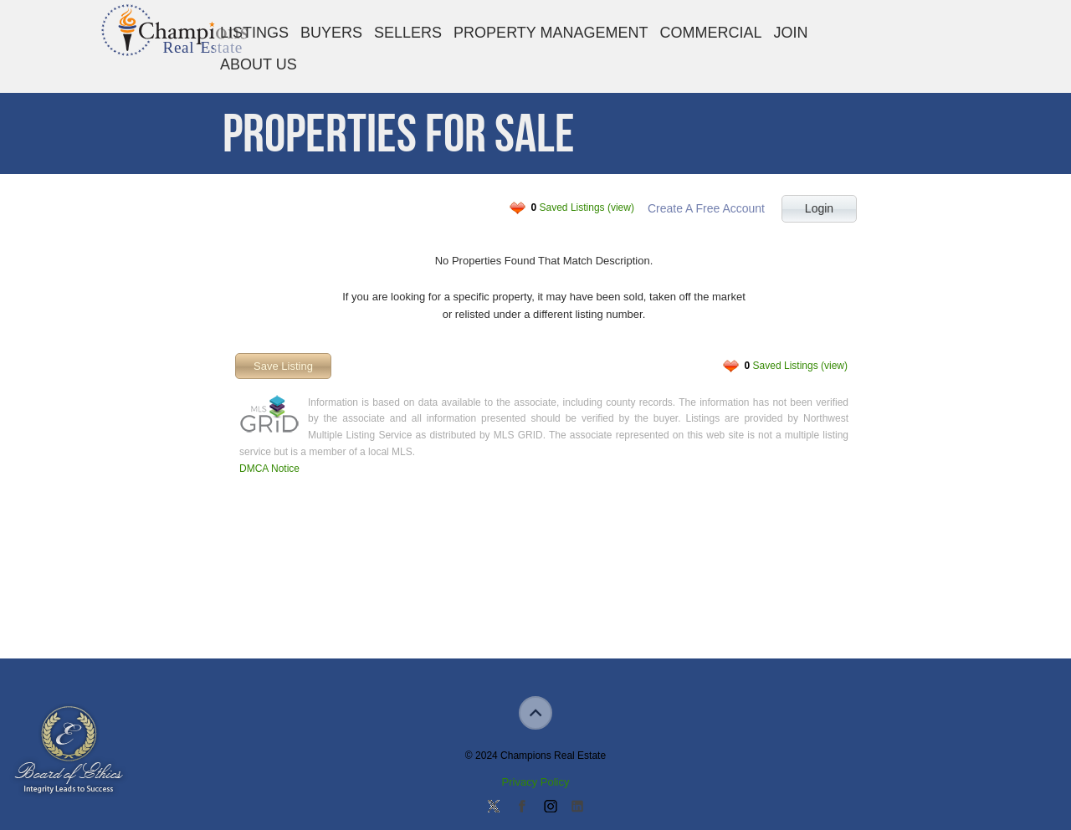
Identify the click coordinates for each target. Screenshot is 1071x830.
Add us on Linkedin (577, 807)
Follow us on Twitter (493, 807)
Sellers (408, 32)
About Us (258, 64)
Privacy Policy (536, 782)
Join (791, 32)
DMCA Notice (269, 468)
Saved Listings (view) (582, 207)
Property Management (551, 32)
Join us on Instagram (549, 807)
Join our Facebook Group (521, 807)
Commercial (710, 32)
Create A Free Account (706, 208)
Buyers (331, 32)
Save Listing (283, 366)
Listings (254, 32)
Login (819, 208)
